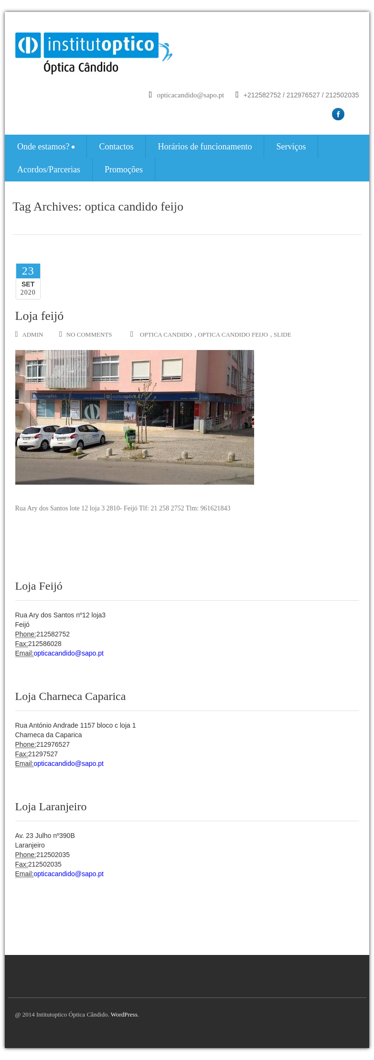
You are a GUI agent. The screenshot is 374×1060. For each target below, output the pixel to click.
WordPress (124, 1014)
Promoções (124, 169)
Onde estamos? (46, 146)
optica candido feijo (233, 334)
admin (29, 334)
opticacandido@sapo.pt (190, 95)
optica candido (166, 334)
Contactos (116, 146)
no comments (85, 334)
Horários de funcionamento (205, 146)
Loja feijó (39, 316)
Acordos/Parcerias (48, 169)
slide (282, 334)
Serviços (291, 146)
